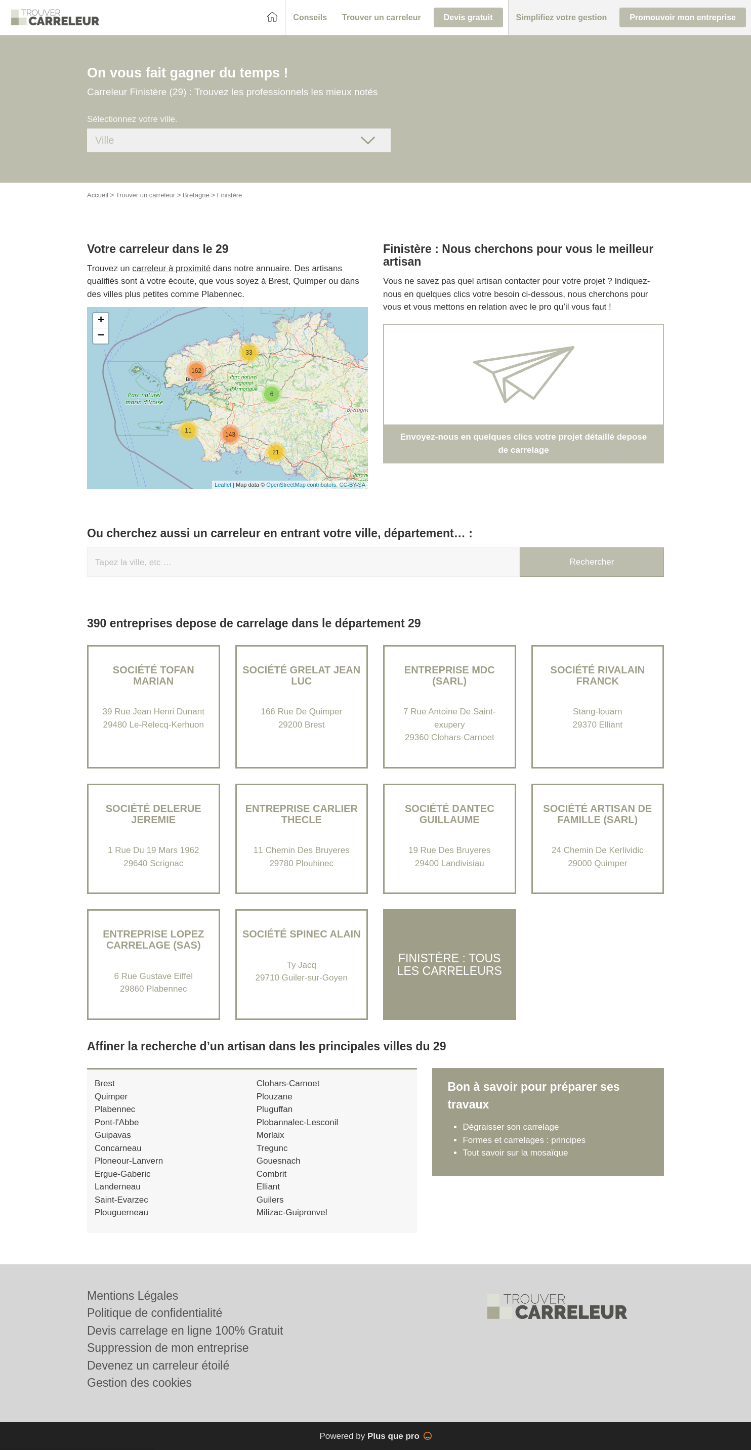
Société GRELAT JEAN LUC (301, 675)
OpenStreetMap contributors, (302, 485)
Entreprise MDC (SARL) (449, 675)
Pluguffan (275, 1109)
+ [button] (101, 320)
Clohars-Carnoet (288, 1083)
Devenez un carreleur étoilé (158, 1365)
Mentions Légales (132, 1295)
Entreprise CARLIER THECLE (301, 814)
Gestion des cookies (139, 1382)
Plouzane (275, 1096)
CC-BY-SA (352, 485)
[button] (310, 17)
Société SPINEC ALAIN (301, 934)
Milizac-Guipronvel (292, 1212)
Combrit (272, 1174)
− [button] (101, 336)
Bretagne (196, 195)
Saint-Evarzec (121, 1200)
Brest (105, 1083)
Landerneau (118, 1186)
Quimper (111, 1096)
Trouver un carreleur (145, 195)
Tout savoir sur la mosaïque (515, 1153)
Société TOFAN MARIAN (153, 675)
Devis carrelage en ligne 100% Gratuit (185, 1330)
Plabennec (115, 1109)
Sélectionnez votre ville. (132, 119)
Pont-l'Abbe (117, 1122)
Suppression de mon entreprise (168, 1347)
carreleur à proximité (171, 268)
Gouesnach (279, 1161)
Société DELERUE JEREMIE (153, 814)
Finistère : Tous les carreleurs (449, 964)
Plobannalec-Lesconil (298, 1122)
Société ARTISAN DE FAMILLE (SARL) (597, 814)
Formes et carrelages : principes (524, 1140)
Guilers (270, 1200)
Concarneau (118, 1148)
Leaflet (223, 485)
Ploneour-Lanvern (129, 1161)
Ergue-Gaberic (123, 1174)
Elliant (268, 1186)
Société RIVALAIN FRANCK (598, 675)
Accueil (97, 195)
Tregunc (272, 1148)
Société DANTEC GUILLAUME (449, 814)
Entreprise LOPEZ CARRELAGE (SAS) (153, 939)
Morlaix (270, 1135)
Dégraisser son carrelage (511, 1127)
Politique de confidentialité (154, 1312)
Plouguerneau (121, 1212)
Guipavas (113, 1135)
